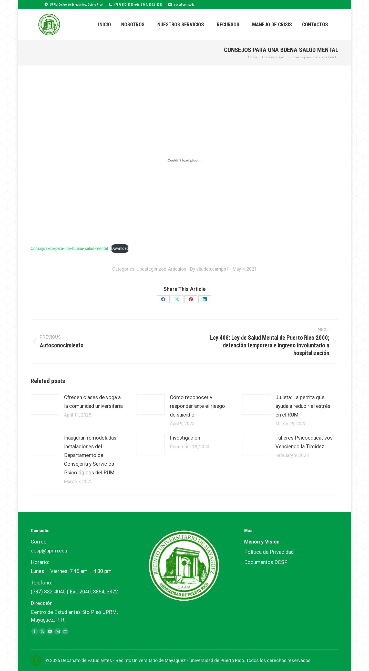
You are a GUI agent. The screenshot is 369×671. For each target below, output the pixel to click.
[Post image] (45, 404)
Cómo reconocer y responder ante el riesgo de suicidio (197, 406)
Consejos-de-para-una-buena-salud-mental (69, 248)
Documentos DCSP (266, 562)
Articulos (177, 269)
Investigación (185, 438)
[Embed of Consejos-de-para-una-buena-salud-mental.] (184, 160)
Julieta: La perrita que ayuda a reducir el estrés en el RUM (302, 406)
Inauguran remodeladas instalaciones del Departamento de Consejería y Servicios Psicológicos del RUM (90, 455)
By (209, 269)
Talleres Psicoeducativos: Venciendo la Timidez (304, 442)
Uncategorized (151, 269)
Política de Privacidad (269, 552)
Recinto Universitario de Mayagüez (151, 660)
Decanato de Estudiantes (86, 660)
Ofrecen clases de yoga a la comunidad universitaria (93, 401)
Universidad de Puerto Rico (216, 660)
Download (120, 248)
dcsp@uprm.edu (181, 4)
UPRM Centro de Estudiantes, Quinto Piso (73, 4)
